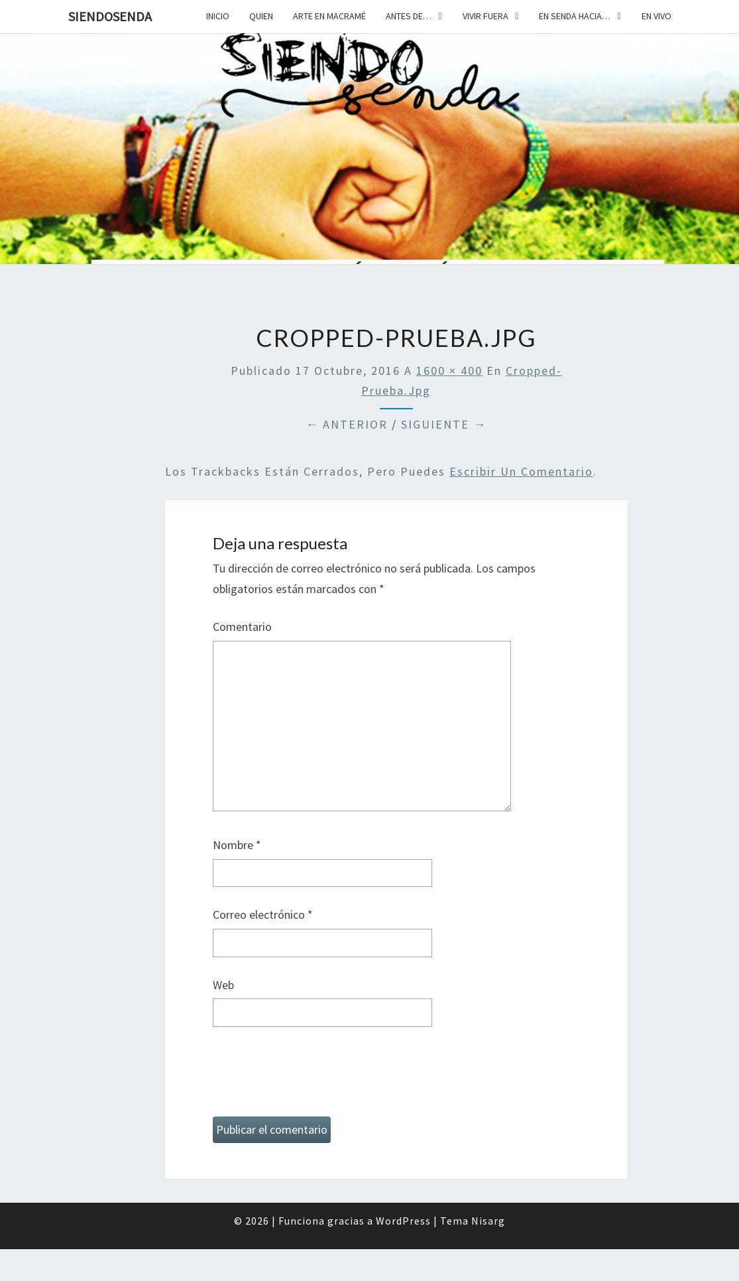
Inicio (217, 16)
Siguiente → (443, 424)
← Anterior (347, 424)
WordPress (403, 1220)
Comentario (242, 626)
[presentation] (313, 1077)
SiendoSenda (110, 16)
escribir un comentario (521, 471)
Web (223, 984)
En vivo (656, 16)
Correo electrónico (263, 914)
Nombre (237, 844)
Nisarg (488, 1220)
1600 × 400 (449, 370)
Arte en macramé (329, 16)
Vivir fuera (485, 16)
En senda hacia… (574, 16)
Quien (261, 16)
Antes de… (408, 16)
